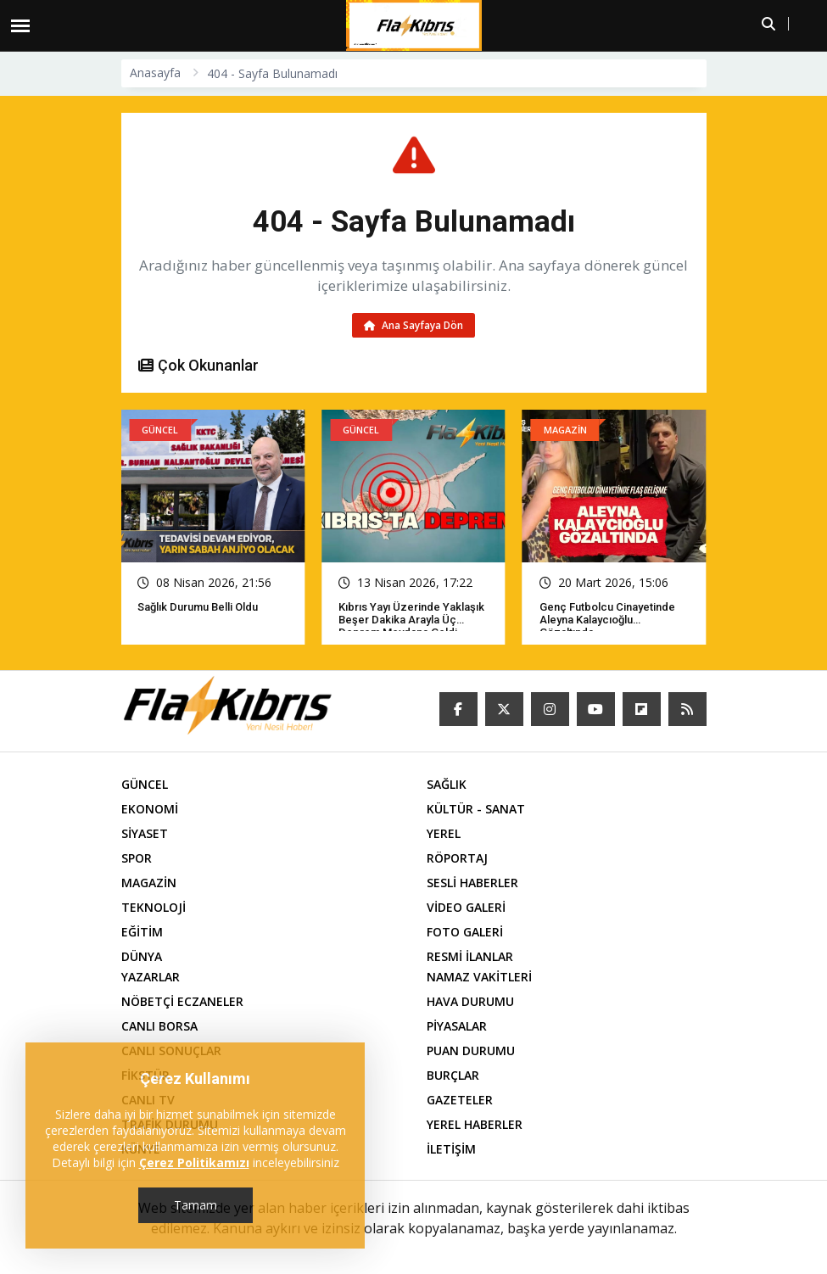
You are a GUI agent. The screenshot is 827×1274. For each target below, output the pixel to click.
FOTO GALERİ (465, 933)
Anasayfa (155, 72)
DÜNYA (141, 958)
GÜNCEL (144, 786)
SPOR (136, 860)
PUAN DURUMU (471, 1052)
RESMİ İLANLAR (470, 958)
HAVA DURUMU (470, 1003)
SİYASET (144, 835)
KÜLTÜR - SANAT (476, 810)
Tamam (195, 1205)
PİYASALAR (457, 1028)
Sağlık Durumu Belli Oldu (197, 608)
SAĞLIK (447, 786)
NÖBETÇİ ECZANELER (182, 1003)
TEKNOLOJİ (153, 909)
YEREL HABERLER (474, 1126)
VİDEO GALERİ (466, 909)
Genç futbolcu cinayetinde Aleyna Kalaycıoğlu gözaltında (607, 621)
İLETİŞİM (451, 1151)
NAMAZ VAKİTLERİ (479, 978)
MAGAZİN (148, 884)
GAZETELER (460, 1101)
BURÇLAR (453, 1077)
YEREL (444, 835)
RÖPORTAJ (457, 860)
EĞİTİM (142, 933)
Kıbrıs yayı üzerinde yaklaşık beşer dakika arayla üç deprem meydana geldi (411, 621)
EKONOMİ (149, 810)
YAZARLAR (150, 978)
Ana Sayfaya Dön (413, 325)
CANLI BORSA (159, 1028)
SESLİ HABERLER (472, 884)
